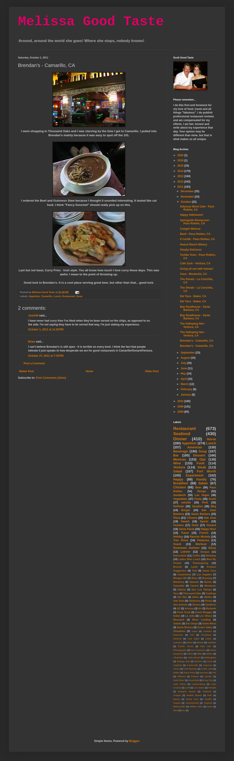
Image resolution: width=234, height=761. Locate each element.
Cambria (207, 631)
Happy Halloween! (191, 214)
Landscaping (198, 684)
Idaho (195, 597)
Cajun (194, 631)
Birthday (211, 555)
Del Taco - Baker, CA (193, 296)
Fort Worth (206, 471)
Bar (176, 455)
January (186, 394)
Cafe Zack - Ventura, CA (195, 263)
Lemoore (177, 642)
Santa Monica (185, 627)
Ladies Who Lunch (189, 559)
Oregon (177, 695)
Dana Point (189, 672)
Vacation (197, 506)
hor (183, 710)
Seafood (181, 433)
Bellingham (210, 657)
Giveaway (206, 635)
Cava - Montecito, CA (193, 274)
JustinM (33, 315)
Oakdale (212, 642)
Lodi (187, 687)
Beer (198, 487)
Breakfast (180, 483)
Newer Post (26, 371)
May (184, 373)
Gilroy (212, 548)
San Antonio (180, 604)
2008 (181, 411)
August (186, 357)
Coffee (196, 555)
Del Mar (182, 597)
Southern (210, 604)
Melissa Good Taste (91, 21)
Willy (199, 653)
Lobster (185, 551)
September (188, 352)
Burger (185, 510)
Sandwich (179, 495)
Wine (177, 463)
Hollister (178, 506)
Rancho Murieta (200, 536)
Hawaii (185, 521)
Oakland (206, 691)
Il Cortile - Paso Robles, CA (197, 239)
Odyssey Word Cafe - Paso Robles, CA (197, 208)
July (184, 363)
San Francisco (198, 650)
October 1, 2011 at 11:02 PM (45, 329)
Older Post (152, 371)
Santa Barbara (200, 514)
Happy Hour (208, 529)
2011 (181, 186)
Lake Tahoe (179, 684)
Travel (185, 532)
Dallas (176, 672)
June (184, 368)
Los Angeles (204, 574)
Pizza (176, 517)
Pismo (208, 600)
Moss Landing (201, 619)
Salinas (182, 589)
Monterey (178, 582)
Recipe (201, 491)
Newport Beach (187, 691)
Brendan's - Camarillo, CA (196, 340)
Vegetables (180, 499)
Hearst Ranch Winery (193, 244)
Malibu (208, 597)
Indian (176, 615)
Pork (205, 502)
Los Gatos (199, 687)
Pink (209, 695)
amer (209, 706)
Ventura (179, 467)
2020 (181, 155)
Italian (203, 483)
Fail (214, 672)
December (187, 191)
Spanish (194, 582)
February (187, 389)
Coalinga (211, 593)
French (203, 532)
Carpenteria (184, 574)
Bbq (213, 506)
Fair (192, 635)
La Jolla (189, 615)
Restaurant (68, 296)
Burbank (211, 608)
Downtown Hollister (186, 548)
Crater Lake (207, 669)
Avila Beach (194, 657)
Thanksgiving (200, 563)
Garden (208, 676)
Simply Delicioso (191, 249)
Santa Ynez (209, 570)
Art (200, 608)
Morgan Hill (180, 578)
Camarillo (46, 296)
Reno (194, 578)
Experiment (194, 475)
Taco (176, 593)
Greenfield (193, 680)
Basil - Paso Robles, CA (195, 234)
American (194, 447)
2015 (181, 165)
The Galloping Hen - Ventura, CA (192, 325)
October (186, 201)
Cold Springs (190, 669)
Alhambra (178, 657)
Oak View (178, 600)
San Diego (192, 623)
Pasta (198, 499)
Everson (204, 672)
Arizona (189, 608)
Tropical (208, 703)
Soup (79, 296)
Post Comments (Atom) (51, 377)
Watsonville (179, 706)
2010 (181, 401)
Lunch (57, 296)
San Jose (210, 517)
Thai (194, 570)
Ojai (202, 459)
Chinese (192, 517)
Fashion (178, 525)
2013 (181, 176)
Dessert (199, 455)
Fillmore (181, 676)
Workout (201, 544)
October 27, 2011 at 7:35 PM (45, 355)
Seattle (208, 699)
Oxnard (211, 525)
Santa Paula (186, 529)
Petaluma (203, 540)
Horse (211, 439)
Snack (177, 544)
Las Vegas (202, 495)
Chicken (179, 487)
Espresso (178, 635)
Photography (180, 650)
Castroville (192, 665)
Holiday (178, 536)
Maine (190, 642)
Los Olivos (205, 615)
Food (200, 463)
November (188, 196)
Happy (178, 479)
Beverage (180, 451)
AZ (178, 608)
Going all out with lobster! (196, 268)
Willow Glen (196, 706)
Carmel (194, 585)
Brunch (177, 566)
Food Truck (183, 612)
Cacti (209, 661)
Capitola (177, 665)
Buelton (198, 661)
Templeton (179, 631)
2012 (181, 181)
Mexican (179, 459)
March (185, 384)
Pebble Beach (194, 695)
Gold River (178, 680)
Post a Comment (34, 363)
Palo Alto (205, 646)
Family (201, 479)
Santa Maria (209, 623)
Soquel (176, 703)
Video (190, 653)
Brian (31, 341)
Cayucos (207, 665)
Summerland (192, 703)
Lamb (194, 566)
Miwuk (200, 642)
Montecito (210, 585)
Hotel (195, 525)
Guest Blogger (203, 612)
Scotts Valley (204, 627)
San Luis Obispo (201, 589)
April (184, 378)
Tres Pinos (180, 540)
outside (186, 502)
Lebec (208, 638)
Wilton (209, 653)
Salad (177, 471)
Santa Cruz (192, 699)
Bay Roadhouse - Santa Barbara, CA (195, 308)
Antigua (204, 551)
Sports (204, 521)
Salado (177, 623)
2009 (181, 406)
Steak (201, 467)
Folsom (195, 676)
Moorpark (178, 619)
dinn (175, 710)
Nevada (212, 687)
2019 (181, 160)
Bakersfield (179, 555)
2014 (181, 171)
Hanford (177, 638)
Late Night (193, 638)
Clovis (176, 669)
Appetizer (34, 296)
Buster (208, 582)
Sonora (196, 604)
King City (208, 680)
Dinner (180, 438)
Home (89, 371)
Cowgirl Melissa (190, 228)
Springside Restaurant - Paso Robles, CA (195, 222)
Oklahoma (194, 600)
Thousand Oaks (192, 593)
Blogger (134, 741)
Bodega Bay (183, 661)
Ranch (176, 699)
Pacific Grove (185, 646)
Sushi (212, 499)
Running (207, 578)
